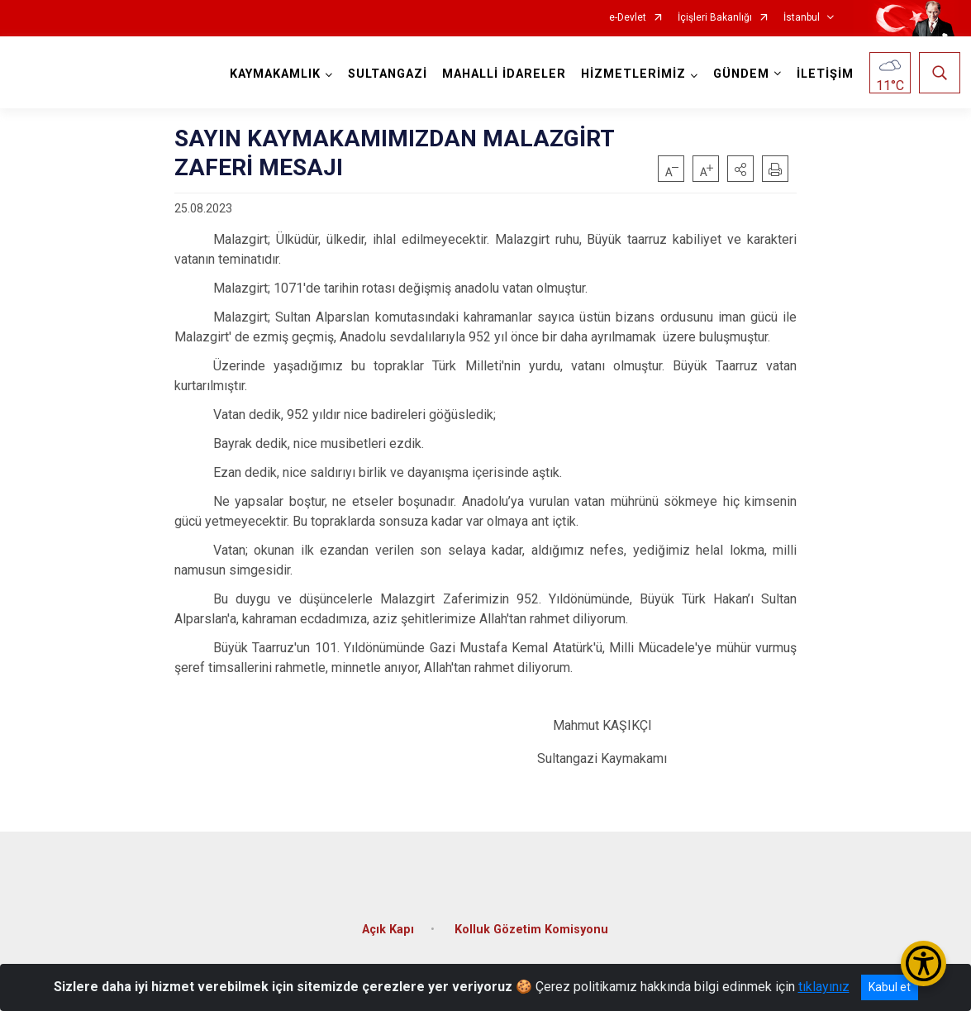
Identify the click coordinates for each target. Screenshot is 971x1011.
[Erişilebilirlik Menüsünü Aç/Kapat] (923, 963)
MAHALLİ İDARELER (502, 74)
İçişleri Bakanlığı (715, 17)
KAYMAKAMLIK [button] (273, 74)
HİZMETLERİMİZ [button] (631, 74)
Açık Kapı (388, 925)
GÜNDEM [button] (740, 74)
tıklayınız (824, 986)
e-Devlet (627, 17)
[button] (740, 168)
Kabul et (890, 987)
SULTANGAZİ (386, 74)
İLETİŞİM (823, 74)
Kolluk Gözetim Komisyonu (531, 925)
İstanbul (801, 17)
